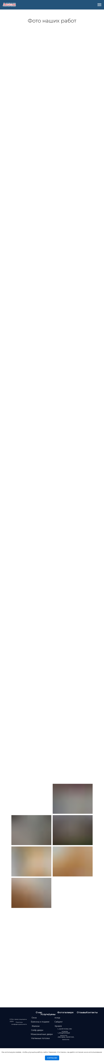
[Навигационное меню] (99, 4)
